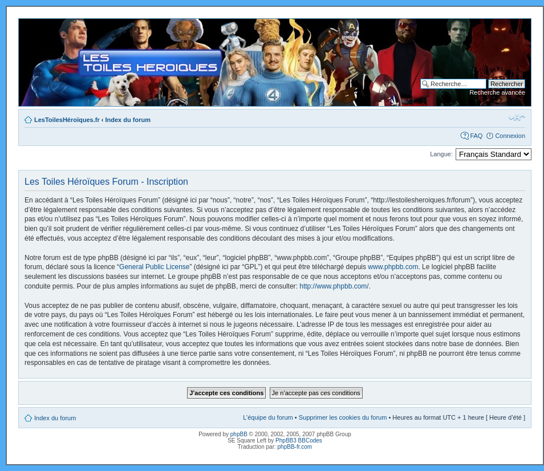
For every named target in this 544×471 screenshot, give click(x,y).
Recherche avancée (497, 92)
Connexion (510, 135)
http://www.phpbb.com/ (333, 286)
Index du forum (128, 119)
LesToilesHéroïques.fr (67, 119)
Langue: (441, 154)
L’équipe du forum (268, 417)
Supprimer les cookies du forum (343, 417)
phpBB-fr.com (295, 447)
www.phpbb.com (393, 267)
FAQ (476, 135)
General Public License (154, 267)
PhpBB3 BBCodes (298, 440)
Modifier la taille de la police (517, 117)
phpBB (238, 434)
